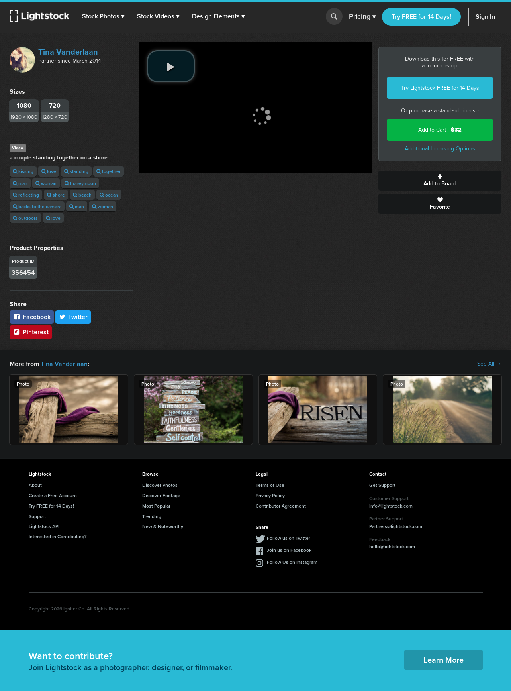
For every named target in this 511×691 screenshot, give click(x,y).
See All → (489, 364)
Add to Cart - (440, 130)
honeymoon (80, 183)
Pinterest (31, 332)
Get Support (382, 485)
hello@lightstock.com (392, 546)
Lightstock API (44, 526)
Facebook (32, 316)
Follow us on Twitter (288, 538)
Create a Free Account (53, 495)
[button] (103, 16)
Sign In (485, 16)
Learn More (443, 659)
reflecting (26, 194)
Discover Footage (161, 495)
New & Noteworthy (162, 526)
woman (46, 183)
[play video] (171, 66)
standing (76, 171)
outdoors (25, 218)
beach (82, 194)
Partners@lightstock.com (395, 526)
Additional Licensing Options (440, 148)
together (108, 171)
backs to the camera (37, 206)
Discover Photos (160, 485)
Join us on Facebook (289, 550)
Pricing (362, 17)
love (48, 171)
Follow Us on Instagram (292, 562)
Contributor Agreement (281, 505)
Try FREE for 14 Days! (421, 16)
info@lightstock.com (391, 505)
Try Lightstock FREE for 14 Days (440, 88)
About (35, 485)
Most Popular (156, 505)
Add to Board (440, 180)
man (20, 183)
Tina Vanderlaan (68, 52)
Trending (151, 516)
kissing (23, 171)
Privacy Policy (270, 495)
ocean (109, 194)
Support (37, 516)
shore (56, 194)
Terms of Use (270, 485)
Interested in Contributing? (58, 536)
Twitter (73, 316)
